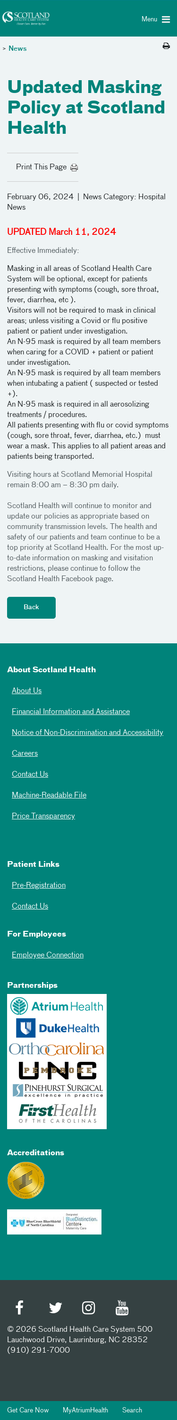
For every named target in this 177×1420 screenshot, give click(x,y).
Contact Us (30, 775)
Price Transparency (43, 816)
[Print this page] (166, 46)
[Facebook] (22, 1309)
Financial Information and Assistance (71, 712)
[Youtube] (122, 1309)
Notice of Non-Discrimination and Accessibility (87, 733)
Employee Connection (48, 955)
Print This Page (47, 167)
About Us (27, 691)
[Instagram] (89, 1309)
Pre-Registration (39, 886)
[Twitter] (55, 1309)
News (17, 49)
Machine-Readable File (49, 795)
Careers (25, 754)
